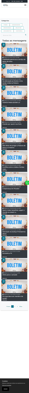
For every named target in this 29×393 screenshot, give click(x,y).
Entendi (5, 389)
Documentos (7, 30)
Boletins (18, 27)
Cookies (5, 381)
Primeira (8, 306)
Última (20, 306)
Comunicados (16, 24)
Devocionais (7, 27)
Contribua (19, 30)
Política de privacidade (6, 385)
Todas (5, 24)
